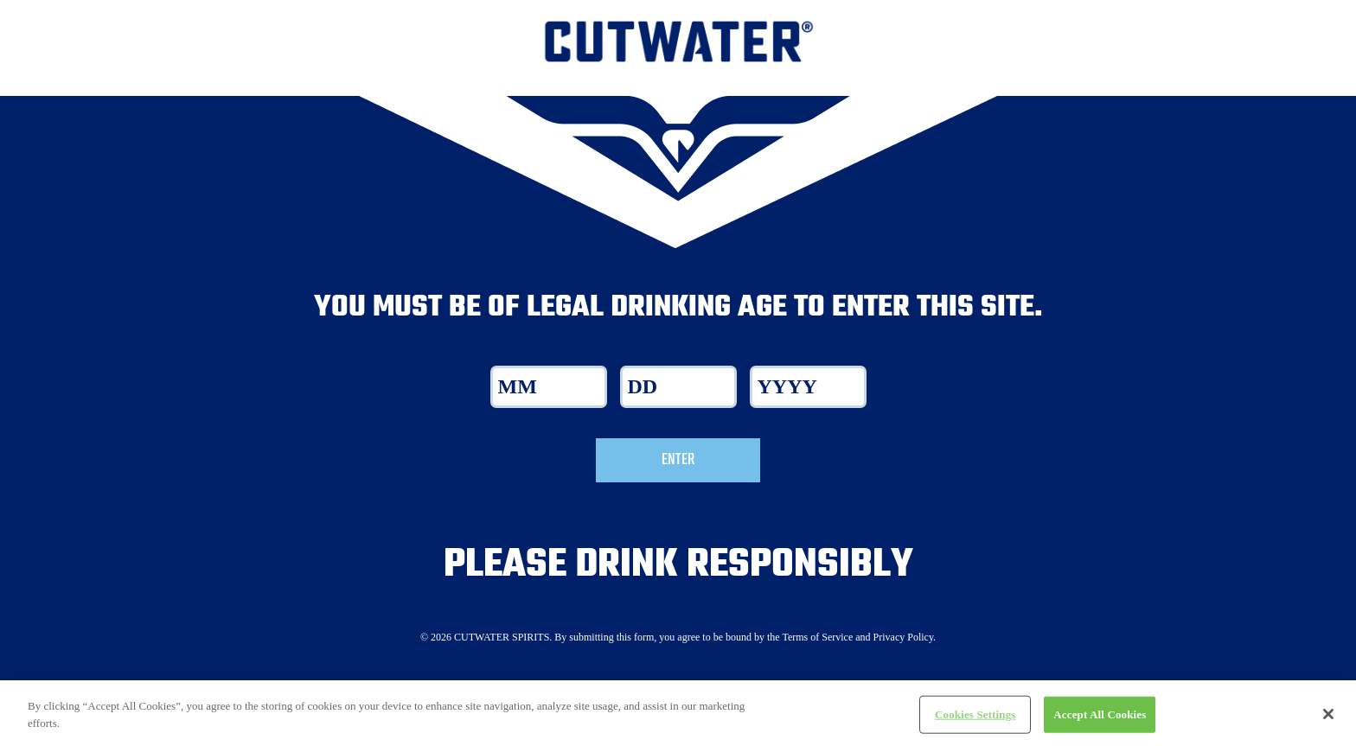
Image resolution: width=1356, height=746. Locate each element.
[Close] (1328, 722)
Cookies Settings (975, 722)
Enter (678, 460)
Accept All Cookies (1099, 722)
